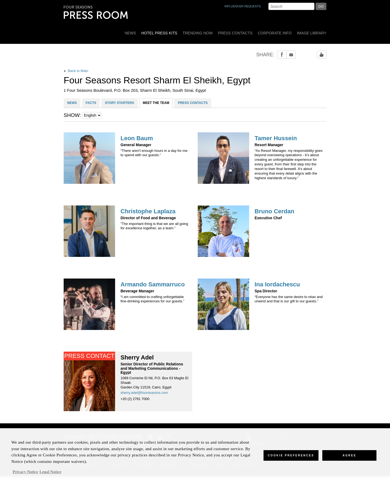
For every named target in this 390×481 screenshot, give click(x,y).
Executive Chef (268, 218)
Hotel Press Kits (159, 33)
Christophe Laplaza (148, 211)
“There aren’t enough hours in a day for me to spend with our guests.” (154, 153)
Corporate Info (275, 33)
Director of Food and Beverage (148, 218)
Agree (349, 458)
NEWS (72, 103)
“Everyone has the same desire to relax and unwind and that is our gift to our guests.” (289, 299)
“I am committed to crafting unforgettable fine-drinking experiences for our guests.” (152, 299)
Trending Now (198, 33)
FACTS (91, 103)
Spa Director (266, 291)
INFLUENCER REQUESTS (243, 6)
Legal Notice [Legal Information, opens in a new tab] (50, 474)
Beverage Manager (137, 291)
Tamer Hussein (276, 138)
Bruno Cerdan (274, 211)
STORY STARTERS (119, 103)
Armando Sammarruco (153, 284)
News (130, 33)
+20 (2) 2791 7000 (135, 399)
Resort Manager (269, 145)
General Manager (136, 145)
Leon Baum (137, 138)
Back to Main (76, 71)
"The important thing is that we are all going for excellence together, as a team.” (154, 226)
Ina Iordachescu (277, 284)
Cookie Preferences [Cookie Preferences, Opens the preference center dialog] (291, 458)
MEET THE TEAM (156, 103)
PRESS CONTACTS (193, 103)
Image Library (311, 33)
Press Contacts (235, 33)
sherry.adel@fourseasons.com (144, 393)
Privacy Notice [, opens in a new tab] (25, 474)
